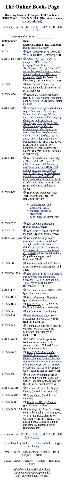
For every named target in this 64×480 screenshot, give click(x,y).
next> (36, 30)
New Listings (30, 451)
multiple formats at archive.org (40, 212)
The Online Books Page (32, 7)
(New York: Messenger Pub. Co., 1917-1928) (41, 317)
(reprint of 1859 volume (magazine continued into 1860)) (42, 97)
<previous (7, 27)
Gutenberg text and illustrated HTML (40, 206)
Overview (46, 18)
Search (16, 451)
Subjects (26, 454)
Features (28, 460)
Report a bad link (41, 443)
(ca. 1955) (42, 360)
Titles (56, 451)
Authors (45, 451)
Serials (38, 454)
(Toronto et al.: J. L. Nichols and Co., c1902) (41, 246)
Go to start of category (36, 47)
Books (7, 460)
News (17, 460)
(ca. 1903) (43, 409)
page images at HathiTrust (44, 216)
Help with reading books (15, 443)
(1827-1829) (44, 290)
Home (6, 451)
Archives (40, 460)
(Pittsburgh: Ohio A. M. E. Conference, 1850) (42, 170)
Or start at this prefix (23, 36)
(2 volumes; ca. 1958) (42, 327)
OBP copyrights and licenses (31, 475)
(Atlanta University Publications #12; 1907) (42, 125)
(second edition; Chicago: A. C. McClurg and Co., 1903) (42, 278)
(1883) (42, 68)
